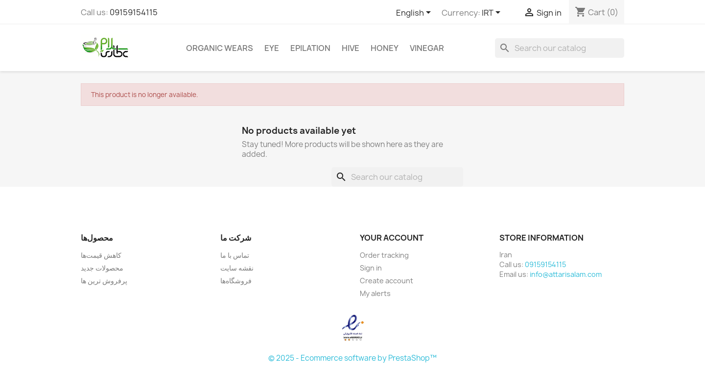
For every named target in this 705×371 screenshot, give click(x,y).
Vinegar (427, 48)
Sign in (371, 267)
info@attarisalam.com (566, 274)
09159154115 (134, 12)
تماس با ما (234, 255)
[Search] (559, 48)
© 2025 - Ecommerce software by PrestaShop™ (352, 358)
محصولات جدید (102, 267)
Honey (385, 48)
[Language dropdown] (415, 13)
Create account (386, 280)
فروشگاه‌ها (236, 280)
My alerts (375, 293)
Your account (391, 237)
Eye (271, 48)
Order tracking (384, 255)
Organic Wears (219, 48)
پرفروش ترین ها (104, 280)
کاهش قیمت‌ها (101, 255)
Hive (350, 48)
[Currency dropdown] (493, 13)
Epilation (310, 48)
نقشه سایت (237, 267)
